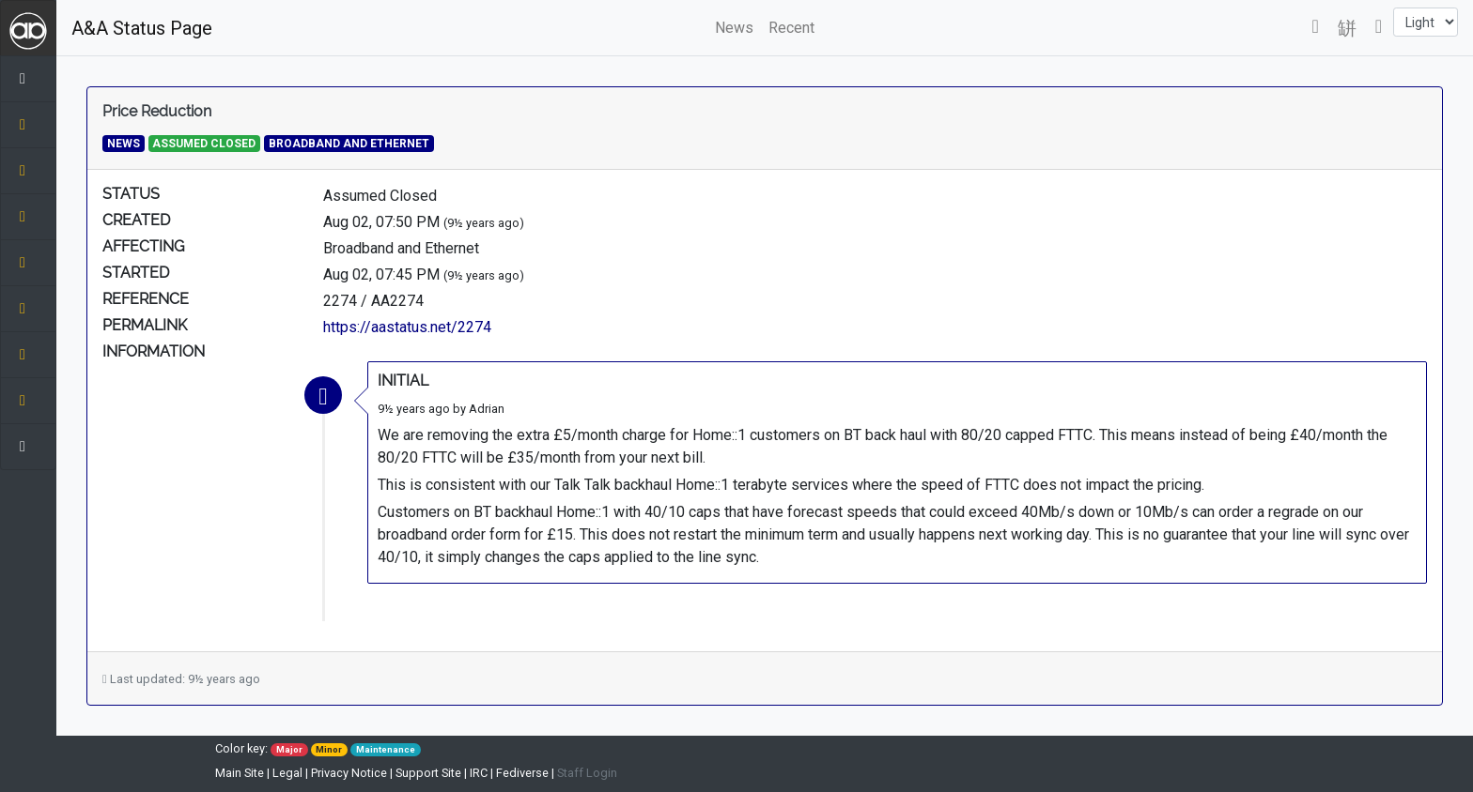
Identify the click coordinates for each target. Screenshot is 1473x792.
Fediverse (522, 773)
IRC (479, 773)
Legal (287, 773)
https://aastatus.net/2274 (407, 327)
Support (428, 773)
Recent (791, 28)
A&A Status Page (141, 28)
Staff (587, 773)
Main (239, 773)
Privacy (349, 773)
